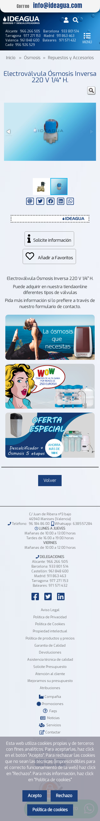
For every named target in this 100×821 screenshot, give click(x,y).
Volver (49, 480)
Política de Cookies (50, 624)
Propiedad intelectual (50, 631)
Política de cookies (50, 810)
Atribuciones (50, 688)
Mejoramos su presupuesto (50, 681)
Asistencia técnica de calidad (50, 659)
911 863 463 (56, 576)
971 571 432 (58, 585)
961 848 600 (59, 571)
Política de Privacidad (50, 617)
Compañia (50, 696)
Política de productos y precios (50, 638)
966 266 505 (57, 561)
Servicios (50, 725)
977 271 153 (59, 580)
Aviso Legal (50, 610)
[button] (91, 91)
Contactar (50, 732)
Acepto (35, 795)
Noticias (49, 718)
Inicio (10, 58)
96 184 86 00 (39, 523)
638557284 (82, 523)
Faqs (50, 711)
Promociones (50, 704)
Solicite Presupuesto (50, 666)
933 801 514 (59, 566)
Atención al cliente (50, 674)
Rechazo (64, 795)
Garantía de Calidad (50, 645)
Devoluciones (50, 652)
